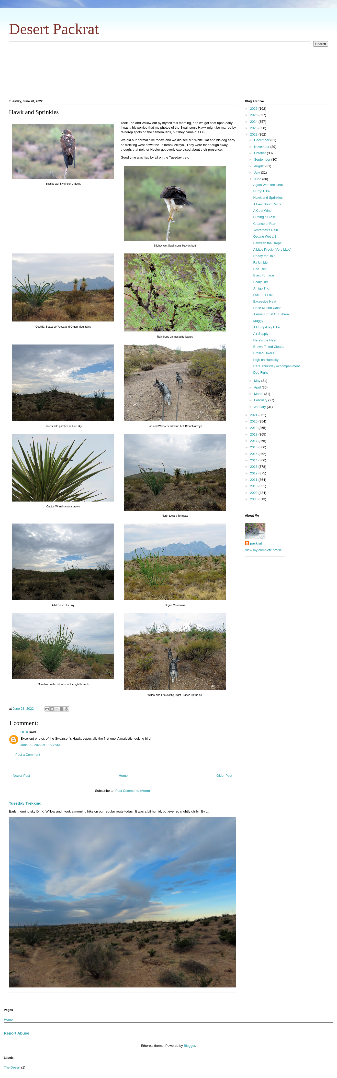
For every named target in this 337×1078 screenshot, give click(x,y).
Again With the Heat (268, 185)
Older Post (224, 775)
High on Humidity (265, 360)
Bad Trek (259, 269)
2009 (254, 493)
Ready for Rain (264, 256)
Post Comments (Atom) (132, 791)
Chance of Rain (264, 224)
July (257, 172)
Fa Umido (260, 262)
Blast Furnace (263, 275)
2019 (254, 428)
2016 (254, 447)
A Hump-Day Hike (266, 327)
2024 (254, 122)
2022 (254, 134)
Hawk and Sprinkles (268, 197)
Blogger (189, 1046)
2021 (254, 415)
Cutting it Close (264, 217)
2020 (254, 421)
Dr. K (24, 732)
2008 (254, 499)
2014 (254, 460)
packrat (256, 543)
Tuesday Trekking (25, 803)
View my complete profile (263, 550)
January (260, 407)
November (262, 147)
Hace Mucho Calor (267, 308)
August (259, 166)
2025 (254, 115)
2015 (254, 454)
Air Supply (260, 334)
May (257, 381)
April (258, 387)
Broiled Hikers (263, 353)
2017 (254, 441)
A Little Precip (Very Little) (272, 249)
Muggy (258, 321)
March (259, 394)
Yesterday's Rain (265, 230)
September (262, 159)
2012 (254, 473)
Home (123, 775)
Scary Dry (260, 282)
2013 (254, 467)
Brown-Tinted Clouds (268, 347)
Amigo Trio (261, 288)
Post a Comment (27, 755)
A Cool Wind (262, 211)
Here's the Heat (264, 340)
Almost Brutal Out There (271, 314)
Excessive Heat (264, 301)
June (258, 179)
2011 (254, 480)
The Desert (12, 1067)
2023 (254, 128)
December (262, 140)
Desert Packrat (54, 28)
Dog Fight (260, 372)
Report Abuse (16, 1033)
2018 (254, 434)
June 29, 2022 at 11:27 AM (40, 745)
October (260, 153)
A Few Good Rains (267, 204)
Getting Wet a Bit (265, 236)
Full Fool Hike (263, 295)
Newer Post (21, 775)
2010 (254, 486)
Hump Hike (261, 191)
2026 (254, 108)
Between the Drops (267, 243)
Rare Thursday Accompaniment (276, 366)
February (261, 400)
